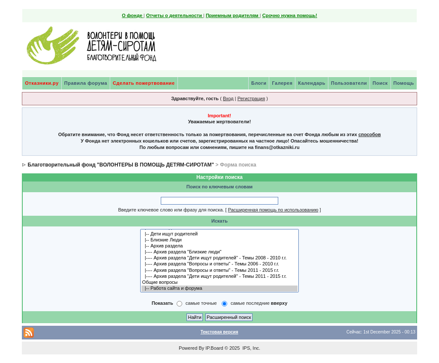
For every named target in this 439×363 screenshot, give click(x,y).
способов (369, 134)
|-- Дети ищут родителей (219, 234)
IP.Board (214, 348)
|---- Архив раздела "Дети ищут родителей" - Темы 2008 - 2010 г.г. (219, 258)
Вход (228, 98)
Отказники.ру (42, 83)
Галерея (282, 83)
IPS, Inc (250, 348)
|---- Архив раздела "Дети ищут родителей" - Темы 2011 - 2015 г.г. (219, 277)
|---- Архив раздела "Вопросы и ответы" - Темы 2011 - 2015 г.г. (219, 271)
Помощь (404, 83)
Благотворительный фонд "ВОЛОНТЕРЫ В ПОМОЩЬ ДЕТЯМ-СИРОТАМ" (121, 165)
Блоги (258, 83)
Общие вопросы (219, 283)
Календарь (311, 83)
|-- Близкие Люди (219, 240)
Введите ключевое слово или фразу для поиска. (171, 209)
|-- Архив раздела (219, 246)
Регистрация (251, 98)
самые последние (259, 303)
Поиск (380, 83)
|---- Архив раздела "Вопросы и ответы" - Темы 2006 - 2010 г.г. (219, 264)
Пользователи (349, 83)
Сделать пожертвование (143, 83)
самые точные (201, 303)
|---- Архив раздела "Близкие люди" (219, 252)
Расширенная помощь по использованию (273, 209)
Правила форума (85, 83)
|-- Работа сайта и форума (219, 289)
